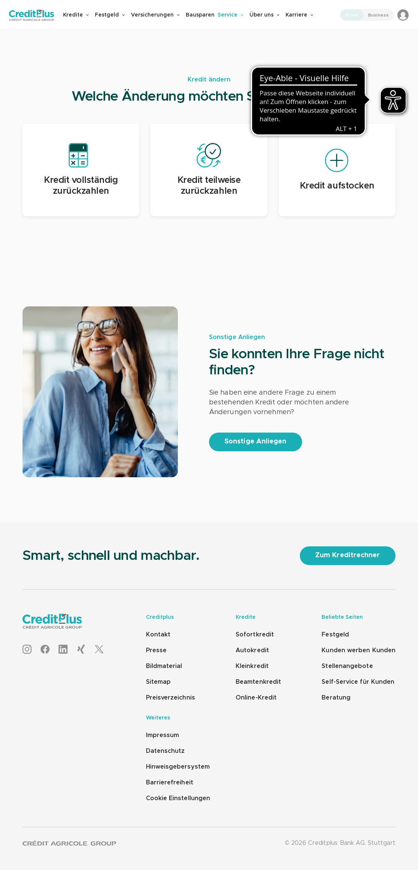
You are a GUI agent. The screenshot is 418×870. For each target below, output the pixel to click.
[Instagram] (27, 650)
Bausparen (200, 15)
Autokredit (252, 650)
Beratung (336, 698)
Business (378, 15)
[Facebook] (45, 650)
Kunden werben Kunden (358, 650)
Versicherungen (155, 15)
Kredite (76, 15)
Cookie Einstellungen (178, 798)
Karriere (299, 15)
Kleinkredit (252, 666)
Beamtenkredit (258, 682)
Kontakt (158, 635)
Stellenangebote (347, 666)
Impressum (162, 735)
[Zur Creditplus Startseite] (36, 15)
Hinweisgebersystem (178, 767)
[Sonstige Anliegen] (255, 442)
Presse (156, 650)
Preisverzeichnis (170, 698)
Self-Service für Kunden (358, 682)
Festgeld (110, 15)
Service (231, 15)
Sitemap (158, 682)
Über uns (265, 15)
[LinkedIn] (63, 650)
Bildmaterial (164, 666)
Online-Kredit (256, 698)
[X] (99, 650)
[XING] (81, 650)
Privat (352, 15)
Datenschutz (165, 751)
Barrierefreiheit (169, 783)
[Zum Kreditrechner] (347, 555)
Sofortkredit (255, 635)
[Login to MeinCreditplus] (403, 15)
